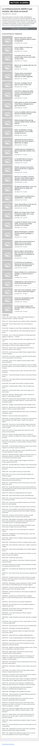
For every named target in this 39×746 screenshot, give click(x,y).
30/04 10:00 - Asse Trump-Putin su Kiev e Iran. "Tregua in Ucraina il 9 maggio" (19, 545)
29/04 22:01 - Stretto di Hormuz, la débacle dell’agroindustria (17, 635)
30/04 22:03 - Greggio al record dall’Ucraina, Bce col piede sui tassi (18, 404)
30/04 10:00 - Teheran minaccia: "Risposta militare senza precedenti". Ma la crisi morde (19, 538)
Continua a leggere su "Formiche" (19, 28)
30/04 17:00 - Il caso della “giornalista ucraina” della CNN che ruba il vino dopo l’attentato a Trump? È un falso (19, 451)
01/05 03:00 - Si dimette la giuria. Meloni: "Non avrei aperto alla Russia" (18, 386)
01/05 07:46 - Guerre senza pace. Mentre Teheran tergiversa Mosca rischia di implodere (19, 352)
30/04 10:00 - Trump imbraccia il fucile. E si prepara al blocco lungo (19, 542)
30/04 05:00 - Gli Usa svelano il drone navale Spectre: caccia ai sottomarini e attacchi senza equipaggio (17, 609)
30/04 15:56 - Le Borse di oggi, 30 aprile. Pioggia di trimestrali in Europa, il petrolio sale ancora (18, 461)
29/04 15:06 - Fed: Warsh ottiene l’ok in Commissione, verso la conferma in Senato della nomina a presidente (17, 699)
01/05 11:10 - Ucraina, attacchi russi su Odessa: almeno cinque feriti (19, 321)
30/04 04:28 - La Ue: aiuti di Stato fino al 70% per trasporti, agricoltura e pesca (16, 613)
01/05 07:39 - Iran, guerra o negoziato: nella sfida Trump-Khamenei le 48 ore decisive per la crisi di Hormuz (19, 357)
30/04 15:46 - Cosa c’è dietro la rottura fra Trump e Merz (16, 471)
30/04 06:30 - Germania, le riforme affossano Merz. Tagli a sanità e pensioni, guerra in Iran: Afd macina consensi (19, 588)
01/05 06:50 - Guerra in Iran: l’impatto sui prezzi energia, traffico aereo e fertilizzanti (18, 361)
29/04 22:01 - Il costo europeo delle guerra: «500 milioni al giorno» (19, 638)
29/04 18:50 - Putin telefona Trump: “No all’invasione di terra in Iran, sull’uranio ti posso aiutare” (19, 662)
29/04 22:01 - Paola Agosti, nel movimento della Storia (15, 628)
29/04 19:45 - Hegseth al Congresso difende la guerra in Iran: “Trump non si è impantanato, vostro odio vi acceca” (19, 648)
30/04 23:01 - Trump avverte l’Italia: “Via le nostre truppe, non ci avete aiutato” (18, 391)
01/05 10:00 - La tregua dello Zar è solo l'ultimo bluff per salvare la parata (18, 331)
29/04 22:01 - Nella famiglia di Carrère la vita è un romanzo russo (18, 640)
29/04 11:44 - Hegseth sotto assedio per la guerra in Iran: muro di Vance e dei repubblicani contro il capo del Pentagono (18, 733)
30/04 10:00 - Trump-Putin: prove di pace (12, 557)
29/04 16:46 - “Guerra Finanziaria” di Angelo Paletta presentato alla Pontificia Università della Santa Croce (19, 694)
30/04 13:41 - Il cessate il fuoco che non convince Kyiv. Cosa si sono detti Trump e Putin (19, 483)
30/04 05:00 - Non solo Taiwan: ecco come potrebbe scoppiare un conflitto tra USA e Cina (18, 605)
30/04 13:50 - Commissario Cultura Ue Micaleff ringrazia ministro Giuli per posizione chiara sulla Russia (18, 479)
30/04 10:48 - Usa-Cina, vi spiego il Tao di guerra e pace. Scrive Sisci (19, 506)
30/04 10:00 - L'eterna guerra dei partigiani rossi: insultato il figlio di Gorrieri (19, 549)
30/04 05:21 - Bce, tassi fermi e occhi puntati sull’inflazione (17, 601)
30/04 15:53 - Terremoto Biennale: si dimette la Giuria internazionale (19, 464)
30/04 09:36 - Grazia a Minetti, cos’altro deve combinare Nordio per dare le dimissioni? (19, 561)
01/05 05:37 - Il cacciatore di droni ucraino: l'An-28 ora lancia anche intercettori (19, 371)
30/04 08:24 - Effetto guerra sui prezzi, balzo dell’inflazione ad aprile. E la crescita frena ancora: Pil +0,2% (19, 565)
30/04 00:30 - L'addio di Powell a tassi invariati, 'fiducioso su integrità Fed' (19, 617)
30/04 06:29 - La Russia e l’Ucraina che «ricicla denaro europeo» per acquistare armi (19, 592)
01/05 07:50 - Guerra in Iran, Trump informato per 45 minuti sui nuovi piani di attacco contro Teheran (18, 348)
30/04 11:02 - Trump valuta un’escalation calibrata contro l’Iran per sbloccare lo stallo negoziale (18, 503)
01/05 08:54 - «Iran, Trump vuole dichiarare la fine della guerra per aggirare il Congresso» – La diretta (19, 335)
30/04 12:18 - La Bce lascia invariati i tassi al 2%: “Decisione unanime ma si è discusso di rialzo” (19, 498)
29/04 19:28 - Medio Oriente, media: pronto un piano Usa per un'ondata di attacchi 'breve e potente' (17, 652)
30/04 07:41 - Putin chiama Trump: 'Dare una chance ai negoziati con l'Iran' (19, 573)
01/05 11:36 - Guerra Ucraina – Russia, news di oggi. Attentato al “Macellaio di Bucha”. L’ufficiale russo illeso (18, 317)
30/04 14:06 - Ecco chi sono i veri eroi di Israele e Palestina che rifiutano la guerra (17, 475)
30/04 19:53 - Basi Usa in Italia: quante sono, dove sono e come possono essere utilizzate (18, 430)
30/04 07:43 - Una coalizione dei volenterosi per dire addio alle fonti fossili (19, 569)
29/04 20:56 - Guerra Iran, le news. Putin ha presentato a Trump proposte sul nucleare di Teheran (18, 643)
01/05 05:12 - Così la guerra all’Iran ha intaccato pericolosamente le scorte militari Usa (19, 379)
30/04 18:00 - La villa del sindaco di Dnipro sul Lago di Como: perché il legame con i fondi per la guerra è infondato (19, 446)
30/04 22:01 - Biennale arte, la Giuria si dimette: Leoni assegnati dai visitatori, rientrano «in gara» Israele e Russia (19, 408)
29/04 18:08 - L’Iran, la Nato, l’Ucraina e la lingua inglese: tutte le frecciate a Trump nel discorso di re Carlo (18, 671)
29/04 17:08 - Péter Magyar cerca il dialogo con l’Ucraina (16, 691)
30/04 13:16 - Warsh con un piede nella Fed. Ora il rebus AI (17, 493)
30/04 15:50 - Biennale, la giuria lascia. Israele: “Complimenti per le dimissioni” (19, 468)
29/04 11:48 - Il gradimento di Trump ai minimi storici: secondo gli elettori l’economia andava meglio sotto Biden (18, 729)
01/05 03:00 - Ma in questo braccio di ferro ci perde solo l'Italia (17, 383)
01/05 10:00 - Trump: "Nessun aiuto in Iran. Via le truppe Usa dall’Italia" (17, 324)
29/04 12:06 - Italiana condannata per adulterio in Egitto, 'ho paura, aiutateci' (19, 720)
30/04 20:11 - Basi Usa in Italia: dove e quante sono (15, 416)
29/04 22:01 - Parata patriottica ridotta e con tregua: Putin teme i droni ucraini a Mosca (18, 631)
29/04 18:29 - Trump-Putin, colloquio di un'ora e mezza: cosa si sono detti (19, 666)
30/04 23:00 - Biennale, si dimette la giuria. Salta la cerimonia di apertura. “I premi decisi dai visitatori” (18, 395)
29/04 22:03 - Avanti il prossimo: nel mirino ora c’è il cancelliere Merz (19, 625)
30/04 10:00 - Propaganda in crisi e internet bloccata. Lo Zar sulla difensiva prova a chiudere (18, 534)
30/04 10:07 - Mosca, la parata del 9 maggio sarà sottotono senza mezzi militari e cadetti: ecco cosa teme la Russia (18, 526)
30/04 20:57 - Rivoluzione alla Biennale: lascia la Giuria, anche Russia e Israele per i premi (19, 412)
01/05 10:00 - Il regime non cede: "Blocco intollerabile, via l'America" (19, 328)
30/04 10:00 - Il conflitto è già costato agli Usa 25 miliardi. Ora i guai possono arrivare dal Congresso (19, 554)
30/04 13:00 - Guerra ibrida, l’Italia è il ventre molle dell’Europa (18, 495)
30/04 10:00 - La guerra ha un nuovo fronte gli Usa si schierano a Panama (18, 530)
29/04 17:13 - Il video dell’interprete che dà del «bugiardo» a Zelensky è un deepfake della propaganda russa (17, 688)
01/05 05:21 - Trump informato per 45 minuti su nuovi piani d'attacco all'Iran (19, 375)
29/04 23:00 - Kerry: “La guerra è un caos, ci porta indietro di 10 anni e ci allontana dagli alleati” (19, 622)
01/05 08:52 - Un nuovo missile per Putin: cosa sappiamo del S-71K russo (19, 340)
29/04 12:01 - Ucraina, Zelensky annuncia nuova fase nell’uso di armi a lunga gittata (19, 725)
